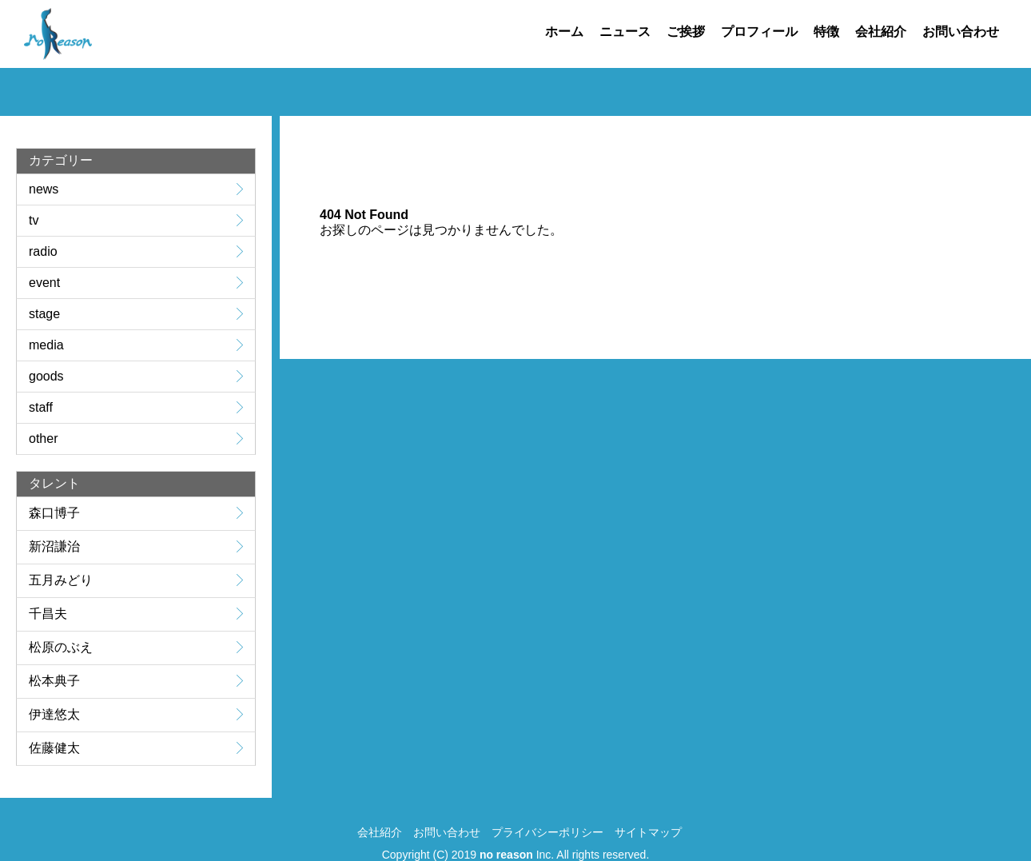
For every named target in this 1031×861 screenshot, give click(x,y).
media (46, 345)
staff (41, 407)
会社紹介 (880, 31)
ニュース (625, 31)
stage (44, 314)
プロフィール (759, 31)
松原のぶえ (61, 647)
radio (43, 251)
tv (33, 220)
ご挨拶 (686, 31)
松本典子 (54, 681)
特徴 (826, 31)
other (43, 438)
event (44, 282)
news (43, 189)
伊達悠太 (54, 714)
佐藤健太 (54, 748)
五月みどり (61, 580)
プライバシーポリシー (547, 832)
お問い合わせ (960, 31)
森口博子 (54, 513)
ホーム (564, 31)
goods (46, 376)
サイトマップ (648, 832)
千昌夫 (48, 613)
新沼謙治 (54, 546)
